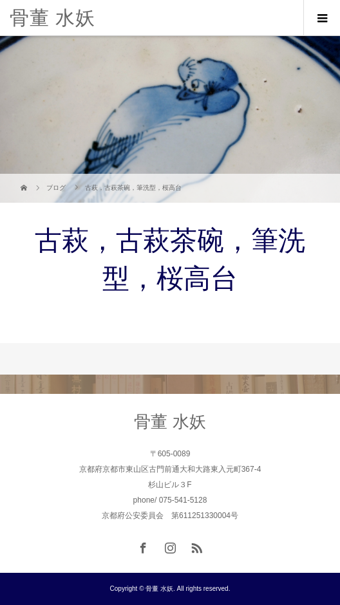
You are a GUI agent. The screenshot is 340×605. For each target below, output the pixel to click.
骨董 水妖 (52, 17)
